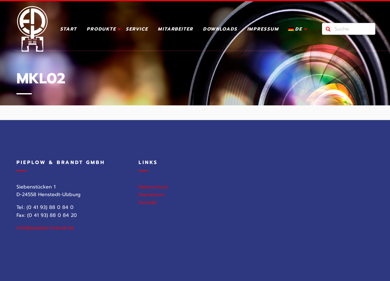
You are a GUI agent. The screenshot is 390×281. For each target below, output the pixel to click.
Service (137, 29)
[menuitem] (68, 30)
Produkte (101, 29)
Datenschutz (153, 187)
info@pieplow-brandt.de (45, 228)
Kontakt (148, 202)
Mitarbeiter (175, 29)
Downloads (220, 29)
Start (68, 29)
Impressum (263, 29)
